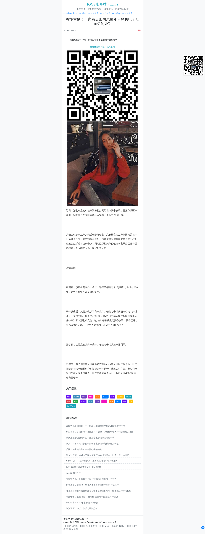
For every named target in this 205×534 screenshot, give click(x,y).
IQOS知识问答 (121, 9)
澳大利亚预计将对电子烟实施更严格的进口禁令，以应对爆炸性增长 (97, 455)
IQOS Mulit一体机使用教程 (111, 526)
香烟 (112, 397)
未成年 (120, 397)
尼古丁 (105, 397)
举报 (139, 30)
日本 (90, 401)
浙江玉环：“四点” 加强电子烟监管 (82, 508)
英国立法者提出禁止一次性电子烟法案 (84, 449)
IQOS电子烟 (80, 13)
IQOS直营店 (127, 13)
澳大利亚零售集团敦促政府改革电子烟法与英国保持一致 (92, 443)
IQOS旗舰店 (69, 13)
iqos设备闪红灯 (73, 473)
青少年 (128, 397)
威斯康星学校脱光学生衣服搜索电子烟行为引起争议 (90, 437)
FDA (97, 401)
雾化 (68, 401)
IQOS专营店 (93, 13)
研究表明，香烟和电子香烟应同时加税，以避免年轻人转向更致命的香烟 (99, 432)
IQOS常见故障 (94, 9)
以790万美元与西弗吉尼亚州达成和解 (83, 467)
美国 (97, 397)
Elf (131, 401)
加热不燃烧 (71, 406)
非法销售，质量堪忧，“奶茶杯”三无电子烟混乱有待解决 (92, 496)
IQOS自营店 (105, 13)
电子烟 (76, 397)
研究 (90, 397)
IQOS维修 (81, 9)
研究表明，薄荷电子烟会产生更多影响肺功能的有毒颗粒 (92, 485)
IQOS (104, 401)
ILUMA (83, 401)
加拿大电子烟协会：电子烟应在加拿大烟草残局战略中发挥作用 (95, 426)
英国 (124, 401)
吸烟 (84, 397)
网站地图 (73, 529)
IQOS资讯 (108, 9)
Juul (111, 401)
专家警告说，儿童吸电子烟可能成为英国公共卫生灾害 (91, 479)
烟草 (68, 397)
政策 (118, 401)
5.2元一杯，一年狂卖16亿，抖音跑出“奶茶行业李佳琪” (91, 461)
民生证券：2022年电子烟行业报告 (82, 502)
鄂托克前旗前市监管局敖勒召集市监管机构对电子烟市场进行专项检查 (98, 491)
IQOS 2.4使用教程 (88, 526)
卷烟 (75, 401)
